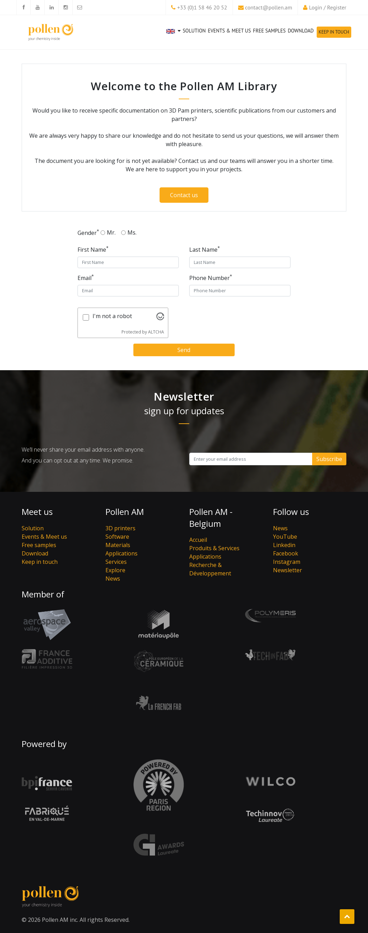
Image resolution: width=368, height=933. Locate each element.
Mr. (111, 232)
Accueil (198, 540)
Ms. (132, 232)
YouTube (285, 536)
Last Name (204, 249)
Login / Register (327, 7)
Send (183, 350)
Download (301, 30)
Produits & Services (214, 548)
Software (117, 536)
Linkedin (284, 545)
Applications (121, 553)
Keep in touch (334, 32)
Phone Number (210, 278)
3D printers (120, 528)
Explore (115, 570)
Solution (194, 30)
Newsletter (287, 570)
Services (116, 562)
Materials (117, 545)
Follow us (291, 511)
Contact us (184, 195)
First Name (93, 249)
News (112, 578)
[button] (173, 37)
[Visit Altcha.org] (160, 318)
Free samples (269, 30)
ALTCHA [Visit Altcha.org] (156, 332)
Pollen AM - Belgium (211, 517)
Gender (88, 233)
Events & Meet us (229, 30)
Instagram (286, 562)
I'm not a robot (112, 316)
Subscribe (329, 459)
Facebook (285, 553)
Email (86, 278)
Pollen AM (124, 511)
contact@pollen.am (268, 7)
